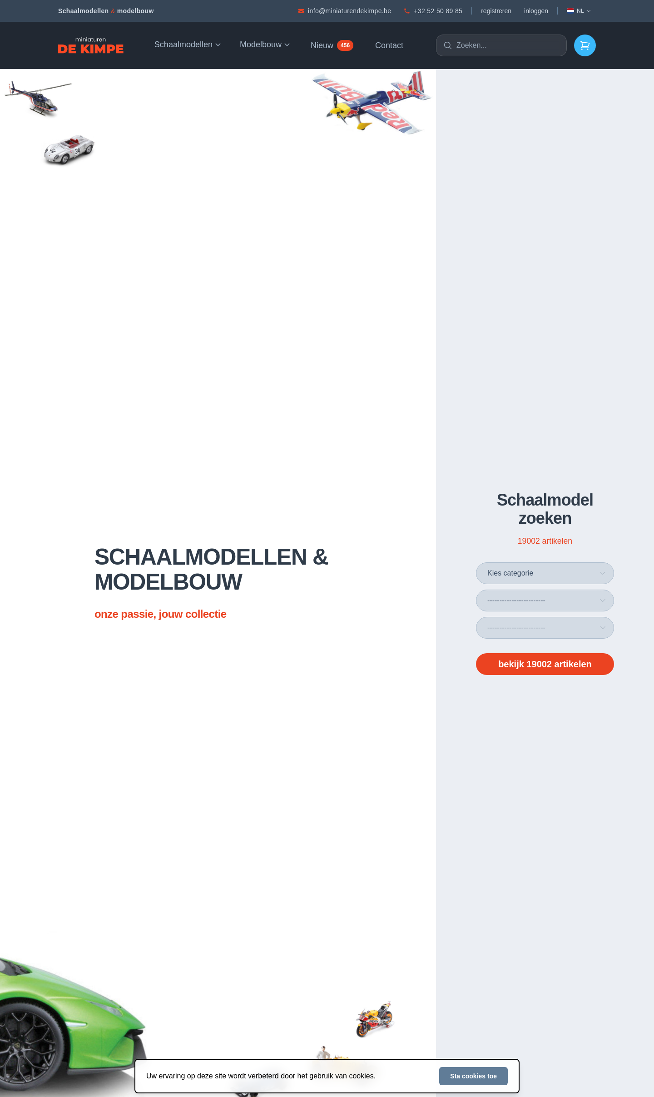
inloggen (536, 11)
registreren (496, 11)
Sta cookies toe (473, 1076)
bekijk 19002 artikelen (545, 664)
